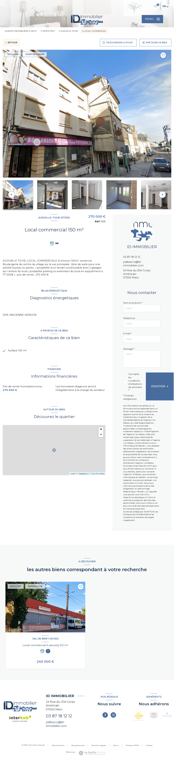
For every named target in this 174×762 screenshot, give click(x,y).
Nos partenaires (78, 745)
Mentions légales (99, 745)
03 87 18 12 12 (131, 256)
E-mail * (127, 333)
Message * (128, 349)
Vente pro (48, 31)
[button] (162, 194)
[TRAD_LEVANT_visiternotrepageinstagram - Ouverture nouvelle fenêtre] (113, 715)
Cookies (149, 745)
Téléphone (129, 318)
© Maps (82, 474)
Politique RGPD (132, 745)
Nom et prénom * (132, 303)
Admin (116, 745)
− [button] (101, 435)
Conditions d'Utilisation (133, 517)
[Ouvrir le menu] (152, 19)
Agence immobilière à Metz (21, 31)
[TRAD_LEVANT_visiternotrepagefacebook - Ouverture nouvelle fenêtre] (105, 715)
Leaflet (72, 474)
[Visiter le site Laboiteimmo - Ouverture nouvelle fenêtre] (92, 753)
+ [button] (101, 429)
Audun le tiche (69, 31)
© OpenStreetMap (97, 474)
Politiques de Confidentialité (136, 514)
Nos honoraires (58, 745)
